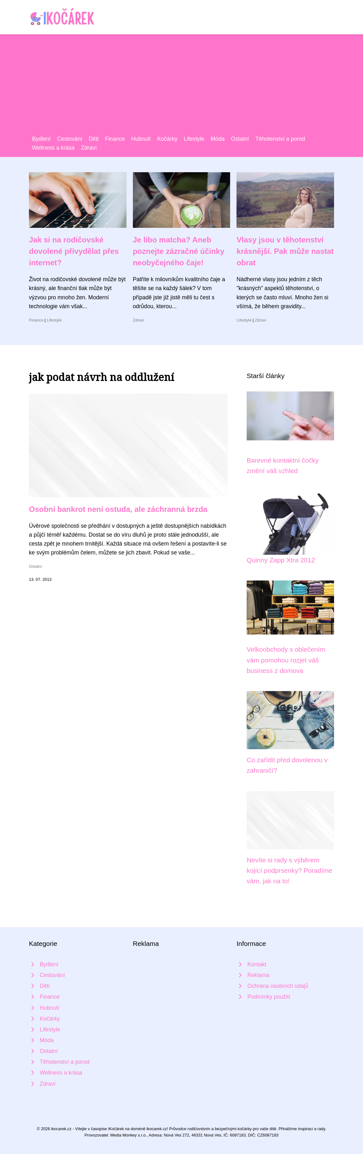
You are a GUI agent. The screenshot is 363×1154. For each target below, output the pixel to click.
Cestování (69, 139)
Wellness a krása (53, 148)
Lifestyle (194, 139)
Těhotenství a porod (280, 139)
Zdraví (89, 148)
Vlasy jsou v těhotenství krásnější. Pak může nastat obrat (284, 251)
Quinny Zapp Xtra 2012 (281, 560)
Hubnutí (141, 139)
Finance (115, 139)
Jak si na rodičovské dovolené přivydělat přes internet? (74, 251)
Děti (94, 139)
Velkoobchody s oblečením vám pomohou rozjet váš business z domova (286, 660)
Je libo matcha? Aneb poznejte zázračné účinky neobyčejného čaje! (178, 251)
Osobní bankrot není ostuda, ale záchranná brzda (118, 509)
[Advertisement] (181, 86)
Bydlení (41, 139)
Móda (218, 139)
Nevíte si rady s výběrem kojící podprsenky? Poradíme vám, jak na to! (289, 870)
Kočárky (167, 139)
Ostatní (240, 139)
